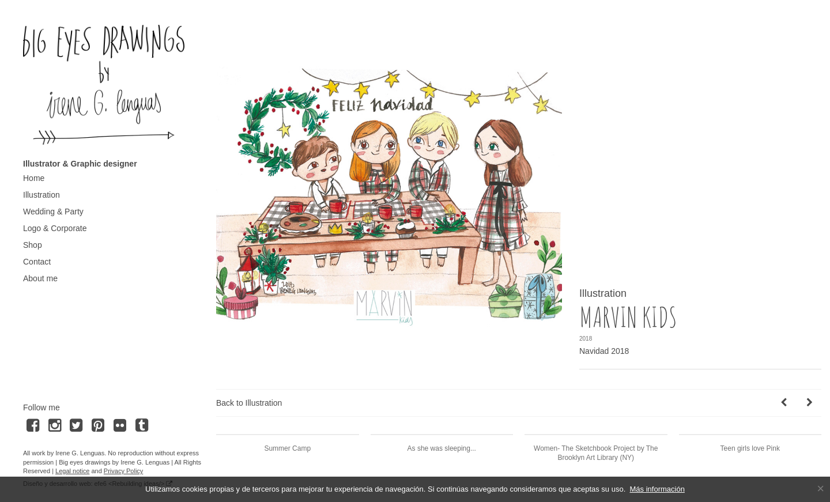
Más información (657, 489)
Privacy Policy (123, 470)
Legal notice (72, 470)
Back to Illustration (249, 402)
